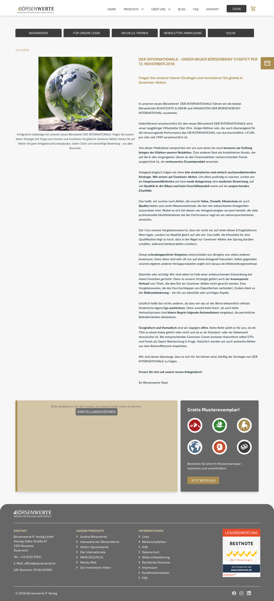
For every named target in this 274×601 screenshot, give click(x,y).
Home (112, 9)
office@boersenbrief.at (39, 563)
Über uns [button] (158, 9)
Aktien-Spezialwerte (94, 547)
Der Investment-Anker (95, 567)
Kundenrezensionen (155, 572)
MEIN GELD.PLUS (91, 557)
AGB (145, 547)
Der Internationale (93, 552)
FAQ (196, 9)
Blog (182, 9)
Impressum (149, 567)
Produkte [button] (131, 9)
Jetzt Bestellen (203, 480)
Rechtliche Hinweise (156, 562)
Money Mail (88, 562)
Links (145, 536)
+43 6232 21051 (30, 557)
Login (236, 8)
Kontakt (212, 9)
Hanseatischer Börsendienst (99, 541)
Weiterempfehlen (154, 541)
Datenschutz (150, 552)
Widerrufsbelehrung (156, 557)
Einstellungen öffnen (96, 412)
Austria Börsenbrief (93, 536)
